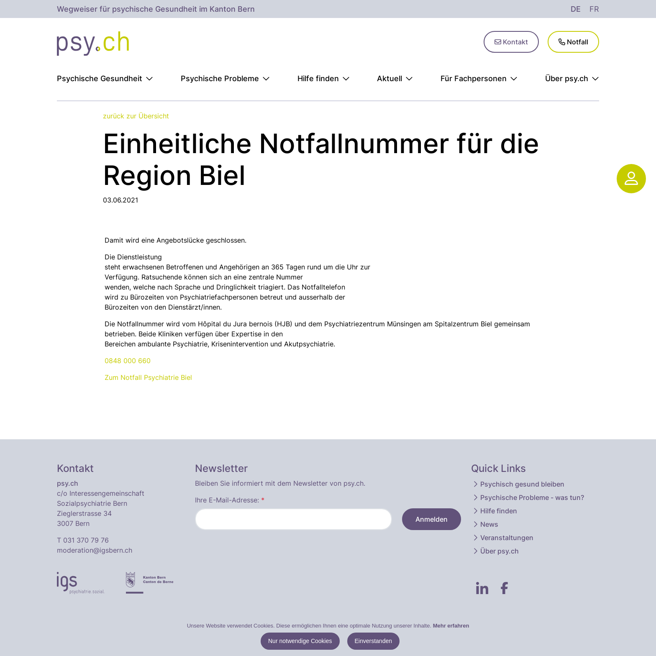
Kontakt (511, 42)
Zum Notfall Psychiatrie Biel (148, 377)
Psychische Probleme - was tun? (528, 497)
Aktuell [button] (395, 78)
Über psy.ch (495, 551)
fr (594, 9)
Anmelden (431, 519)
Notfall (573, 42)
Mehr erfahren (451, 626)
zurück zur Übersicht (136, 116)
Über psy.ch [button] (572, 78)
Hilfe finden (494, 511)
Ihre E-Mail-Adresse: (229, 500)
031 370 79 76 (86, 540)
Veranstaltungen (502, 537)
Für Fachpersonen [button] (479, 78)
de (576, 9)
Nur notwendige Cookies (300, 641)
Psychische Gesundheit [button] (105, 78)
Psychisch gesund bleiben (518, 484)
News (485, 524)
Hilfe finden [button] (323, 78)
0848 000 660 (128, 360)
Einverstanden (373, 641)
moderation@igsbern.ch (94, 550)
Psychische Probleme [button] (225, 78)
